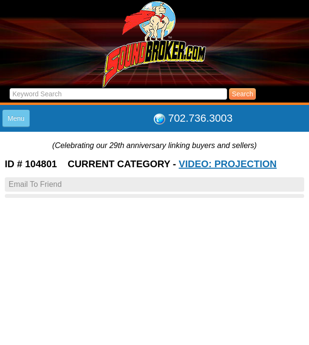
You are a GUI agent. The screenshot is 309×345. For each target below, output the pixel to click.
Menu (16, 118)
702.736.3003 (200, 118)
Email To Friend (35, 184)
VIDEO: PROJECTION (227, 164)
